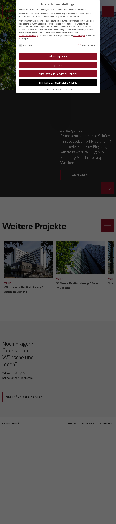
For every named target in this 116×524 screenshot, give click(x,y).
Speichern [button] (58, 62)
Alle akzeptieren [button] (58, 53)
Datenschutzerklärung (28, 33)
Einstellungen (79, 33)
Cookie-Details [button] (45, 87)
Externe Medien (86, 43)
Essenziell (25, 43)
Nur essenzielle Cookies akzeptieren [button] (58, 71)
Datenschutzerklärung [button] (59, 87)
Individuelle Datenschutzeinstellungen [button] (58, 80)
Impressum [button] (72, 87)
